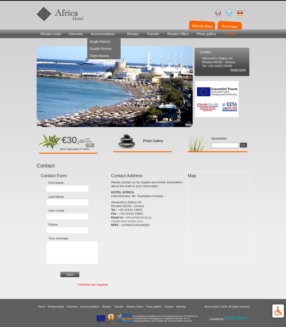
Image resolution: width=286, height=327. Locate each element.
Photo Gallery (153, 141)
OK (90, 145)
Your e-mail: (56, 210)
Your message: (58, 238)
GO (243, 145)
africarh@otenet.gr (139, 217)
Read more (238, 69)
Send (70, 274)
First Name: (56, 183)
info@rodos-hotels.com (127, 221)
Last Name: (56, 197)
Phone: (53, 224)
